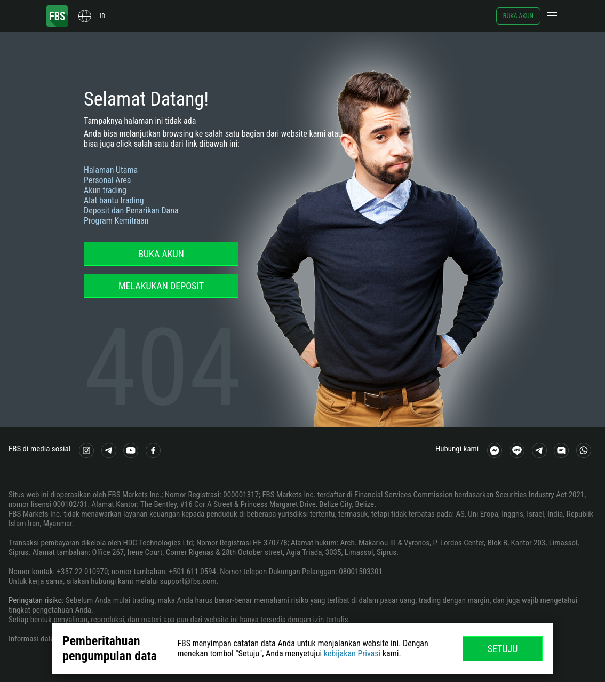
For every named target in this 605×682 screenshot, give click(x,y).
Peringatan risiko (35, 600)
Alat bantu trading (114, 200)
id (102, 16)
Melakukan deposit (161, 285)
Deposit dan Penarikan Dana (131, 210)
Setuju (503, 648)
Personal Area (107, 180)
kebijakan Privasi (352, 653)
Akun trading (105, 190)
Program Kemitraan (116, 221)
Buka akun (518, 16)
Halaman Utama (111, 170)
